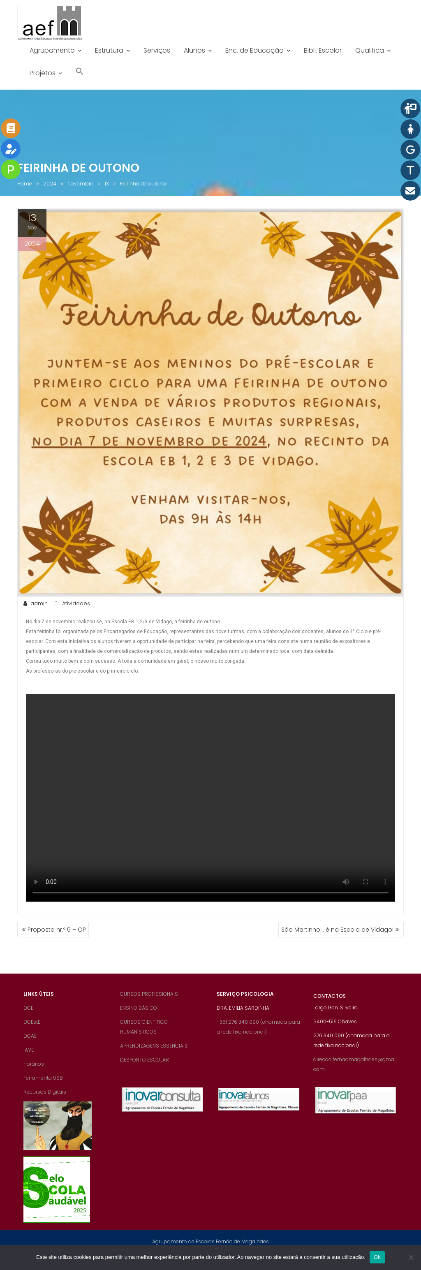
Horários (33, 1072)
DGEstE (31, 1030)
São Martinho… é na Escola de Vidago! (337, 929)
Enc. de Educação (254, 50)
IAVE (28, 1058)
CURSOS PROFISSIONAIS (149, 1002)
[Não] (411, 1257)
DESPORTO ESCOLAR (144, 1068)
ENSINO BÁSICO (138, 1016)
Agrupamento (52, 50)
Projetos (43, 73)
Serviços (156, 50)
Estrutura (109, 50)
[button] (79, 72)
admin (35, 603)
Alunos (194, 50)
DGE (28, 1016)
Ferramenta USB (43, 1086)
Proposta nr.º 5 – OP (57, 929)
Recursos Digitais (44, 1100)
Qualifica (369, 50)
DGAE (30, 1044)
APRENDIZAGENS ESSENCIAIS (154, 1054)
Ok (377, 1257)
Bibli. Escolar (323, 50)
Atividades (76, 603)
